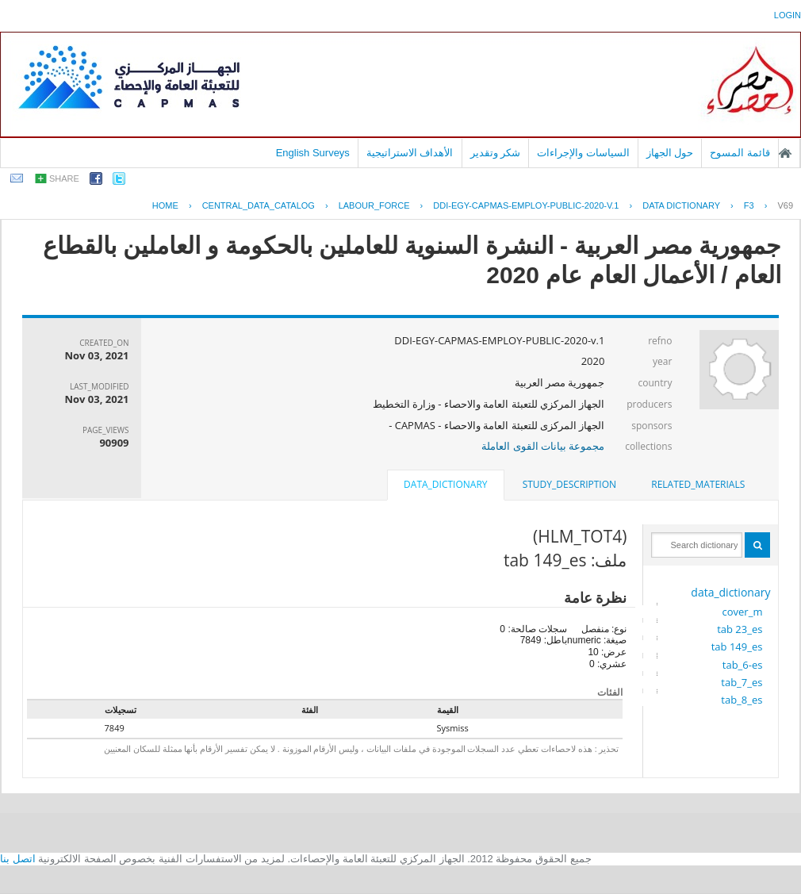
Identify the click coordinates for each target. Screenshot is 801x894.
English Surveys (313, 153)
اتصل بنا (18, 859)
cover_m (742, 611)
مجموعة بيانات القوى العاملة (542, 446)
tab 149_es (737, 646)
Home (165, 205)
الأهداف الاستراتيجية (410, 153)
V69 (785, 205)
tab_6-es (742, 664)
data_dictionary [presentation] (445, 484)
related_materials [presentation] (698, 484)
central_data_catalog (258, 205)
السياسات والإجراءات (583, 153)
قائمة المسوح (740, 153)
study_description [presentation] (569, 484)
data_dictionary (730, 592)
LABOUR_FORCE (374, 205)
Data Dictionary (681, 205)
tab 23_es (739, 629)
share (64, 178)
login (787, 15)
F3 (749, 205)
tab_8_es (741, 699)
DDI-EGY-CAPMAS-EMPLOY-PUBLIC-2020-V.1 (526, 205)
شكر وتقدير (495, 153)
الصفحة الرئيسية (785, 153)
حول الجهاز (670, 153)
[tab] (697, 485)
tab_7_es (741, 682)
